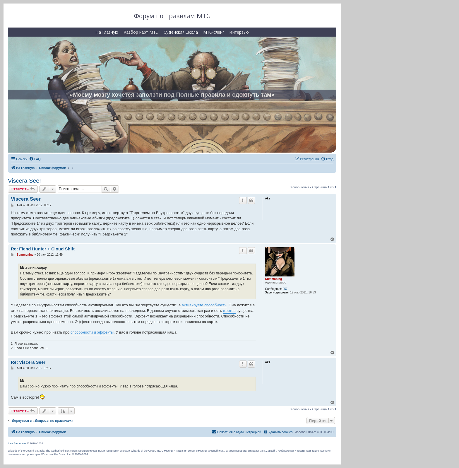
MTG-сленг (213, 32)
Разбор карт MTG (141, 32)
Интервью (239, 32)
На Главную (106, 32)
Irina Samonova (17, 443)
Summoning (273, 279)
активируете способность (204, 305)
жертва (229, 310)
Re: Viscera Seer (28, 362)
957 (284, 289)
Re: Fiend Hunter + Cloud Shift (43, 248)
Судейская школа (181, 32)
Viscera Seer (24, 180)
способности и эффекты (92, 332)
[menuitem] (35, 159)
